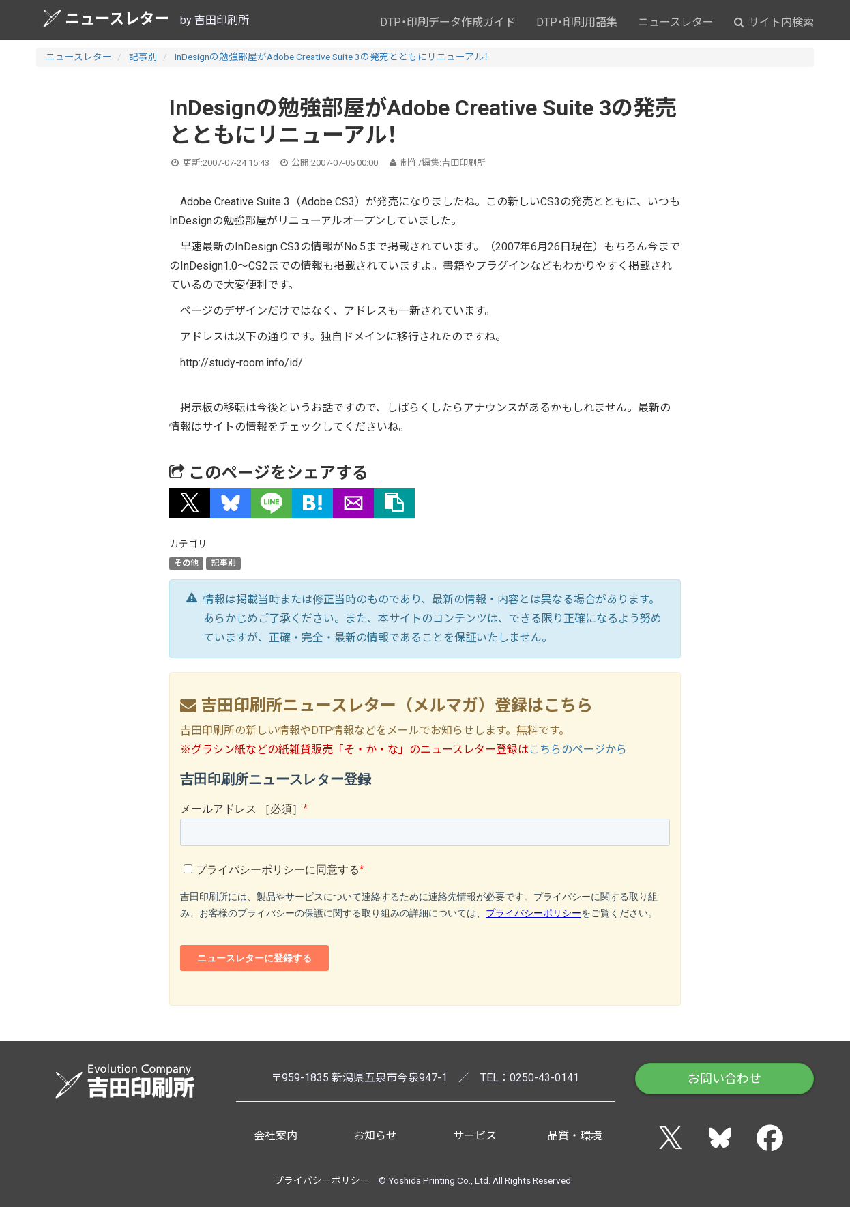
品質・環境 (574, 1135)
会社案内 (275, 1135)
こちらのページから (578, 749)
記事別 (143, 56)
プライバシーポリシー (322, 1180)
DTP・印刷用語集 (576, 22)
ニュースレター (106, 18)
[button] (189, 503)
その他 (186, 563)
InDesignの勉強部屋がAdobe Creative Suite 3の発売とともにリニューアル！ (331, 56)
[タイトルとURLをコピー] (394, 503)
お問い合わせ (724, 1078)
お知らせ (375, 1135)
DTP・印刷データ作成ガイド (448, 22)
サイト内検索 (774, 22)
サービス (475, 1135)
